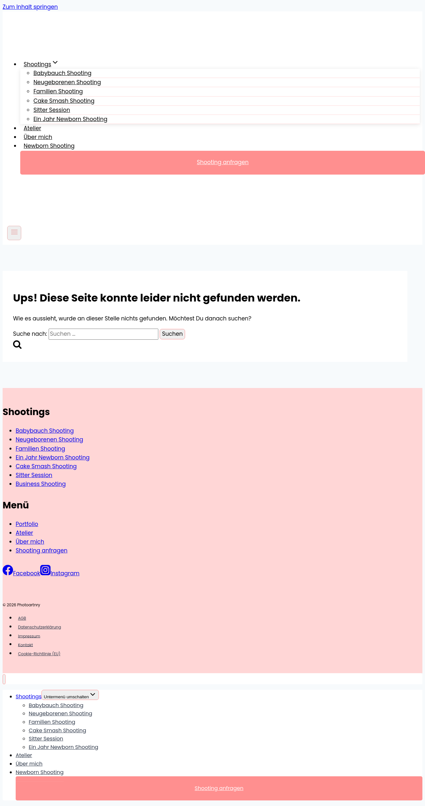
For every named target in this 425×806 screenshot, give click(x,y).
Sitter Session (34, 475)
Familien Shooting (40, 449)
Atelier (32, 128)
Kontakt (25, 644)
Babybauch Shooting (45, 431)
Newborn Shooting (49, 146)
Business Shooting (41, 484)
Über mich (38, 137)
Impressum (29, 636)
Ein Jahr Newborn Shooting (70, 119)
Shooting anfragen (42, 550)
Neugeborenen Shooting (49, 439)
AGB (22, 618)
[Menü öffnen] (14, 233)
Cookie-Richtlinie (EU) (39, 654)
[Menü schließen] (4, 679)
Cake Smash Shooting (46, 466)
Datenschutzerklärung (39, 627)
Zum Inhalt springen (30, 7)
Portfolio (27, 524)
